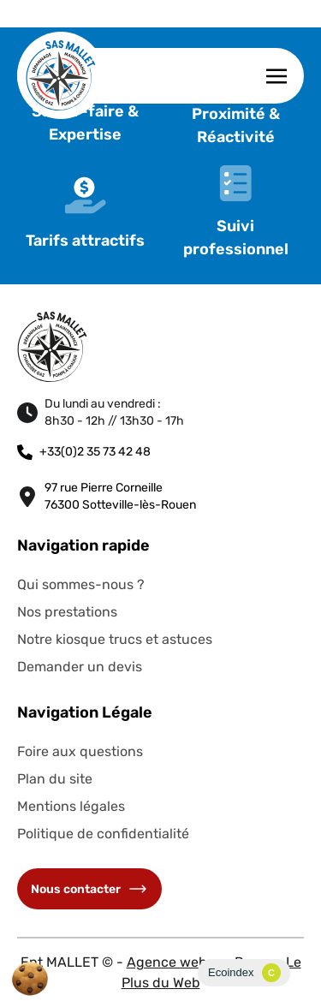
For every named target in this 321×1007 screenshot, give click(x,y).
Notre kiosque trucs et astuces (114, 639)
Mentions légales (71, 806)
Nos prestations (67, 612)
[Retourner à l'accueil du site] (60, 75)
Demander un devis (79, 666)
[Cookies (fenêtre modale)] (30, 978)
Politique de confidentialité (103, 833)
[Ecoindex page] (244, 972)
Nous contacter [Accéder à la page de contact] (89, 889)
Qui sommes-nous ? (81, 584)
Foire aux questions (80, 751)
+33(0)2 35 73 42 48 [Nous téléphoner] (84, 452)
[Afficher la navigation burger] (276, 75)
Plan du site (54, 779)
